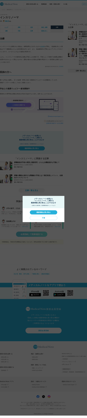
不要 (43, 218)
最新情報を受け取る (43, 212)
